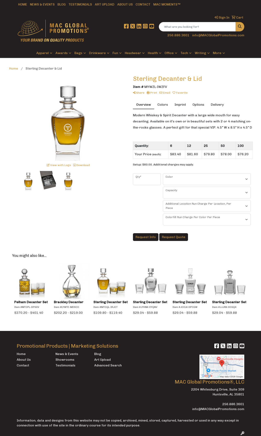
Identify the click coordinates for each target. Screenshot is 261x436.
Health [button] (153, 53)
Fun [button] (115, 53)
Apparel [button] (42, 53)
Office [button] (169, 53)
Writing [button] (200, 53)
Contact (143, 4)
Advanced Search (108, 365)
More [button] (217, 53)
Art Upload (104, 4)
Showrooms (64, 360)
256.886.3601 (178, 35)
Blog (62, 4)
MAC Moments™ (166, 4)
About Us (125, 4)
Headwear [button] (133, 53)
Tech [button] (184, 53)
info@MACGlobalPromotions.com (218, 35)
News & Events (42, 4)
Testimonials (80, 4)
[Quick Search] (197, 26)
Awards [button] (61, 53)
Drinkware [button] (97, 53)
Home (22, 4)
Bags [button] (78, 53)
